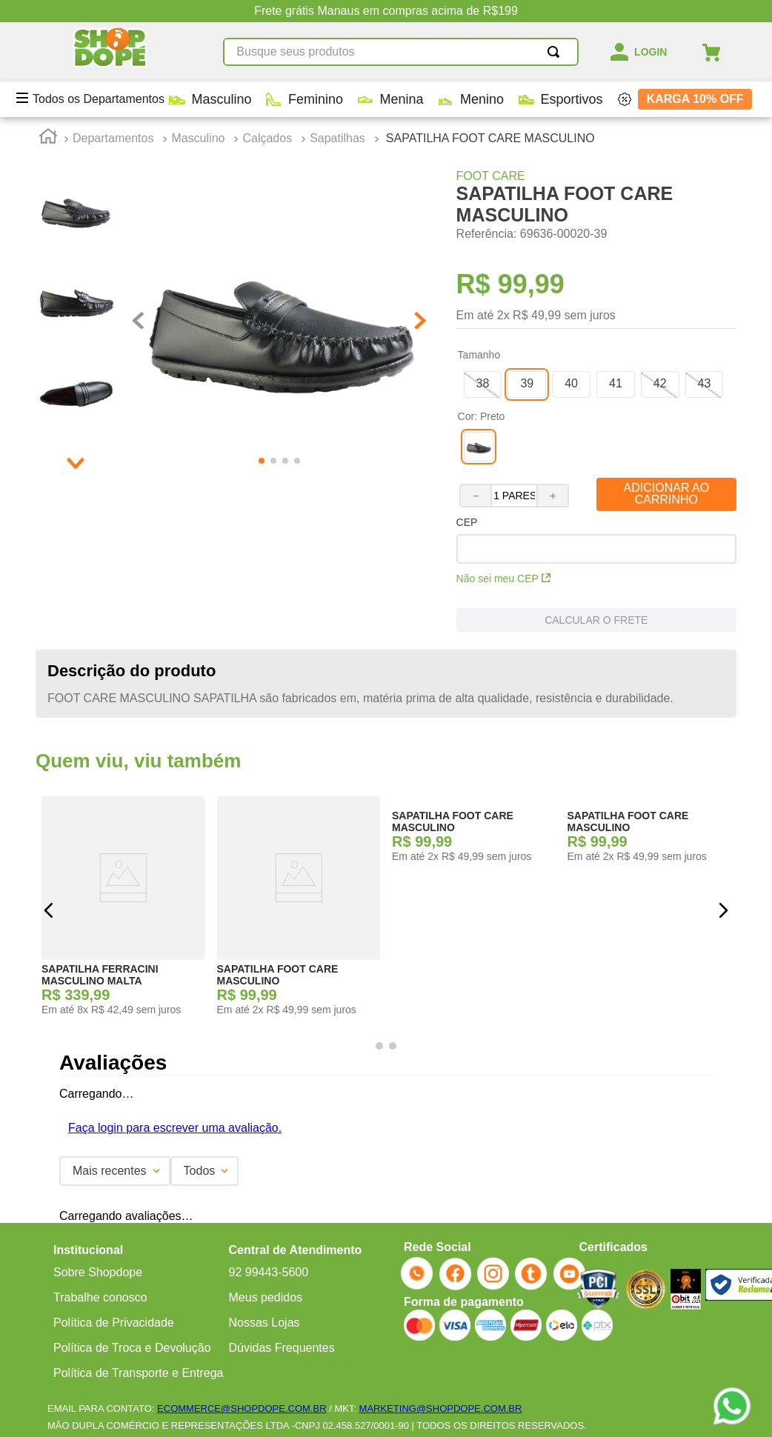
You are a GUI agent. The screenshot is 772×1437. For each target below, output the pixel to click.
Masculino (197, 138)
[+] (553, 495)
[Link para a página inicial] (48, 138)
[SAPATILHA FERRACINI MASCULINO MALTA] (123, 910)
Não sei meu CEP (503, 578)
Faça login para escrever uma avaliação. (175, 1127)
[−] (474, 495)
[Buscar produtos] (507, 51)
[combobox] (352, 52)
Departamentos (113, 138)
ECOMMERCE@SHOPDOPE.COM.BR (241, 1408)
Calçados (267, 138)
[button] (483, 384)
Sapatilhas (337, 138)
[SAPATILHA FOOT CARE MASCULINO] (299, 910)
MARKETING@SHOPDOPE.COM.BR (440, 1408)
